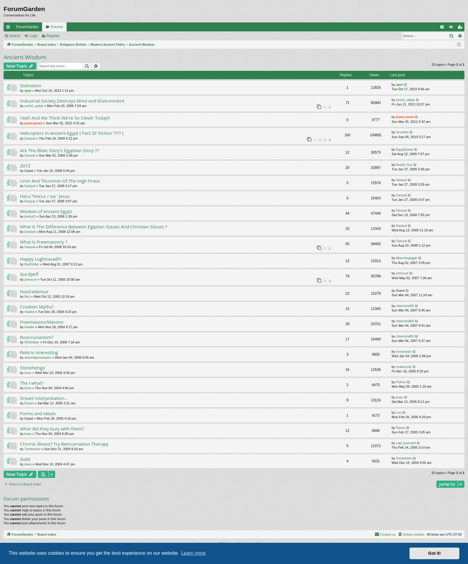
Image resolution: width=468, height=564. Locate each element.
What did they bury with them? (52, 429)
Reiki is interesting (39, 352)
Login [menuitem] (452, 28)
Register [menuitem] (461, 28)
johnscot (30, 279)
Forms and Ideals (38, 413)
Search (14, 36)
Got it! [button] (434, 553)
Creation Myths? (37, 307)
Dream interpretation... (44, 398)
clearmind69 (405, 306)
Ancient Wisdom (25, 57)
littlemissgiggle (407, 258)
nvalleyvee (404, 367)
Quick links (9, 28)
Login (33, 36)
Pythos (401, 382)
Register (53, 36)
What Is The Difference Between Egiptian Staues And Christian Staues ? (93, 227)
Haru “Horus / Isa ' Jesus (45, 196)
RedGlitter (31, 264)
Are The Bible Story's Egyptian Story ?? (59, 150)
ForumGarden (27, 27)
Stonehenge (32, 368)
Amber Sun (404, 164)
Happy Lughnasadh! (40, 259)
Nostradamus (34, 291)
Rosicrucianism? (36, 337)
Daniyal (30, 138)
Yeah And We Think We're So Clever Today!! (65, 118)
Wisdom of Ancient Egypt (46, 211)
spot (27, 90)
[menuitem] (442, 26)
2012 (25, 166)
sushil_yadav (34, 106)
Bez (27, 296)
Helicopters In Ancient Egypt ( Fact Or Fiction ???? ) (71, 133)
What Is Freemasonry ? (43, 242)
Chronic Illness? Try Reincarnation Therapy (64, 444)
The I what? (32, 383)
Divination (30, 85)
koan (28, 373)
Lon (398, 412)
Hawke (29, 312)
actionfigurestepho (37, 357)
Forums (57, 27)
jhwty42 (30, 216)
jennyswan (404, 351)
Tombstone (32, 449)
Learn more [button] (193, 553)
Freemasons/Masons (41, 322)
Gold (25, 459)
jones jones (33, 123)
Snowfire (402, 132)
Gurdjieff (29, 274)
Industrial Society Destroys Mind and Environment (72, 101)
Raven (29, 403)
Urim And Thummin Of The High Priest (60, 181)
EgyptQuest (404, 149)
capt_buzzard (406, 443)
